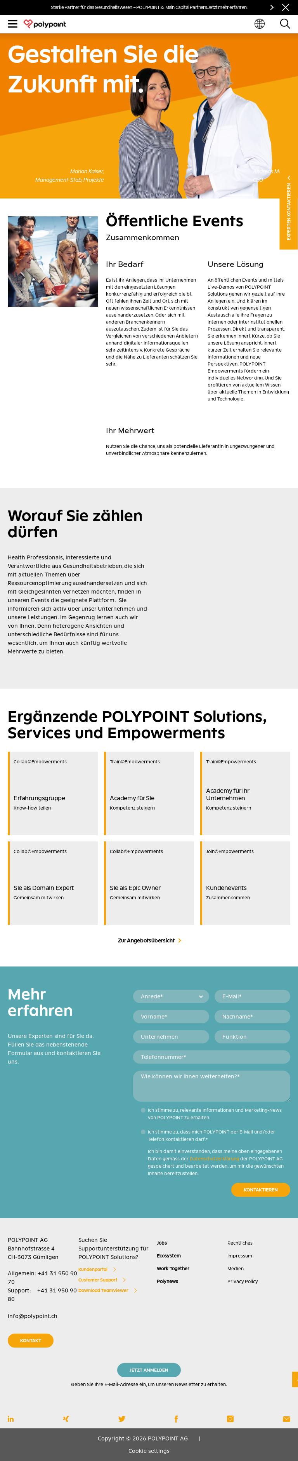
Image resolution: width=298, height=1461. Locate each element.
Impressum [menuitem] (239, 1256)
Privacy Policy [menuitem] (242, 1281)
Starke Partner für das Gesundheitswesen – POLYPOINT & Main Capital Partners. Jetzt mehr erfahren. (149, 7)
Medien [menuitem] (235, 1269)
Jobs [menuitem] (162, 1243)
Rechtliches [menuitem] (240, 1243)
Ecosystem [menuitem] (169, 1256)
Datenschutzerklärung (214, 1159)
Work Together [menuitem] (173, 1269)
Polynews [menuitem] (167, 1281)
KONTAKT (30, 1340)
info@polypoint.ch (32, 1316)
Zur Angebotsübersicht (146, 940)
